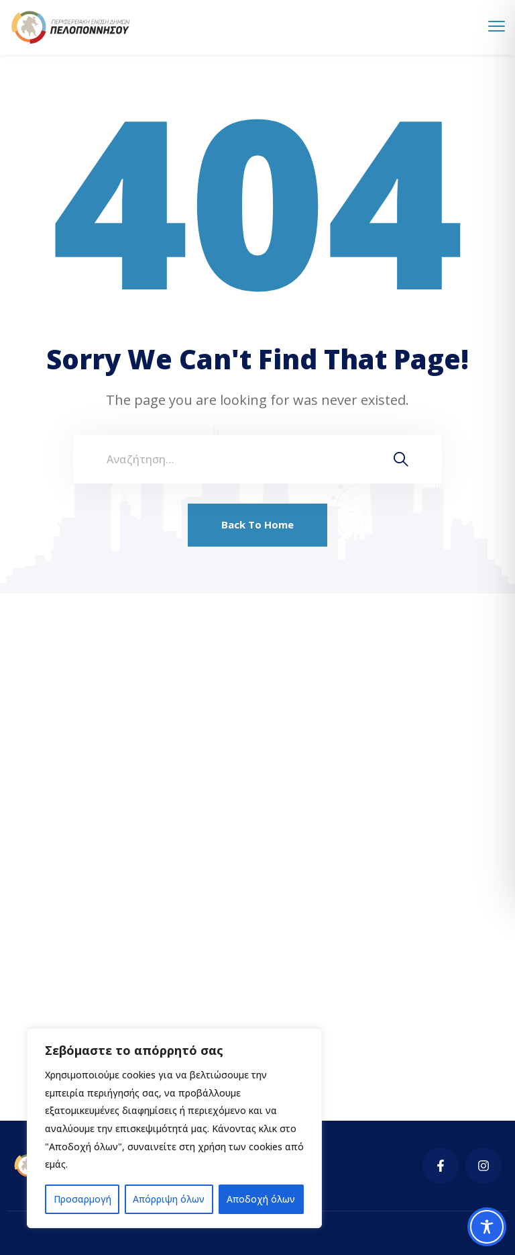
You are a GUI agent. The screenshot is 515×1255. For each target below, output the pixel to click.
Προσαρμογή (82, 1199)
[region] (174, 1128)
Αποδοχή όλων (261, 1199)
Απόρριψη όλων (168, 1199)
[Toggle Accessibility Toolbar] (487, 1227)
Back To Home (257, 524)
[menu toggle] (496, 26)
